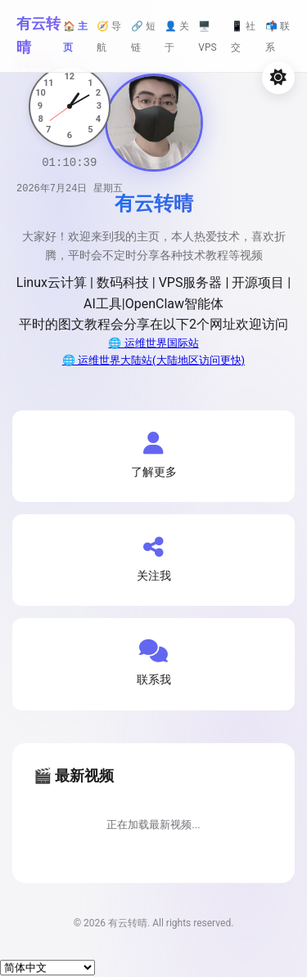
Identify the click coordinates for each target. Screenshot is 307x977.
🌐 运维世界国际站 (153, 343)
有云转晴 (38, 35)
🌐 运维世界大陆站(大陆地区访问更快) (153, 360)
